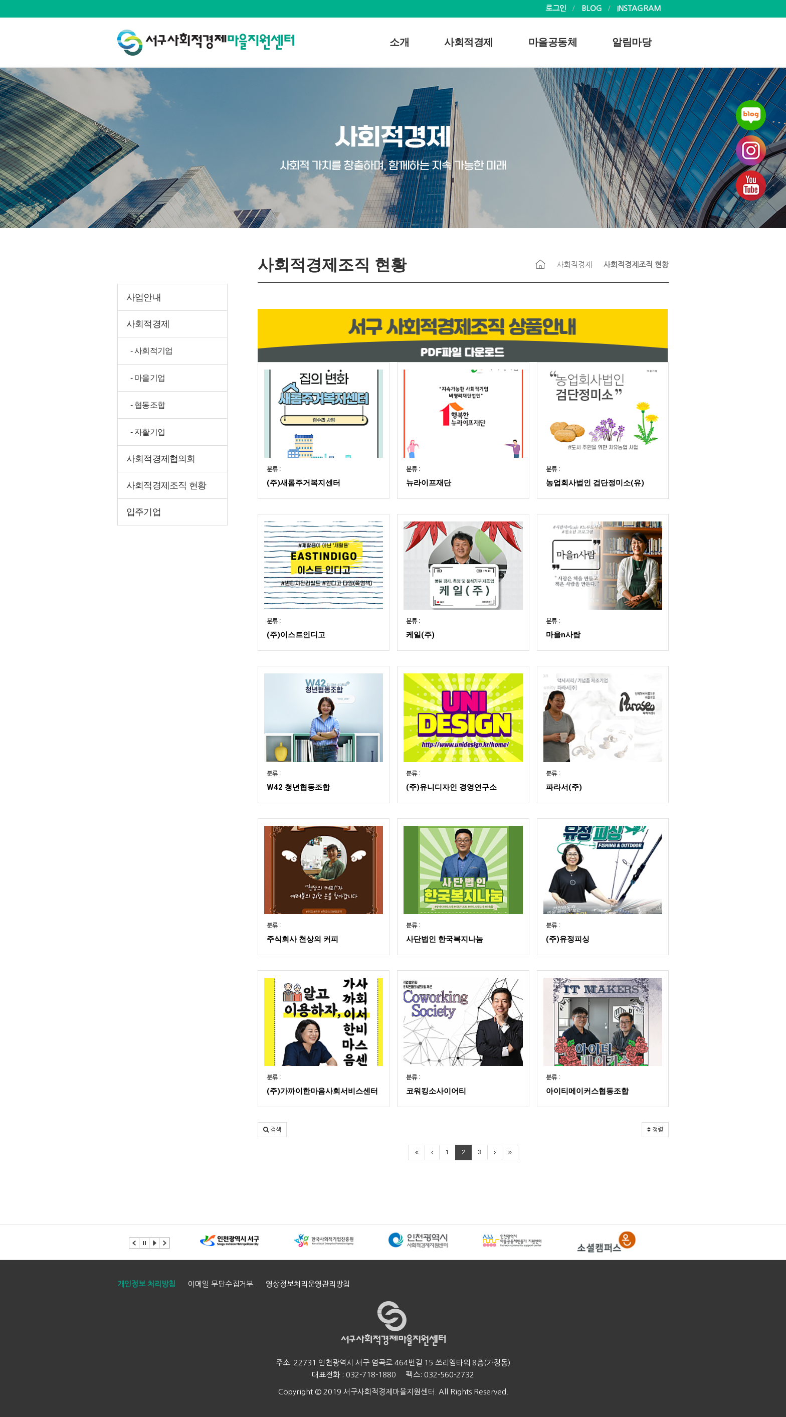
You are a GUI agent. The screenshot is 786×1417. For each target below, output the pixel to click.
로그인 (555, 8)
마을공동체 (552, 42)
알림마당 (631, 42)
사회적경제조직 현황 (166, 485)
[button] (272, 1129)
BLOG (591, 8)
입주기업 (143, 512)
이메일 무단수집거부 (220, 1284)
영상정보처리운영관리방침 (308, 1284)
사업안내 (143, 297)
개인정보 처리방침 (146, 1284)
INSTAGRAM (639, 8)
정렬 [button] (655, 1130)
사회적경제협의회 (160, 459)
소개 (399, 42)
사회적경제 (468, 42)
